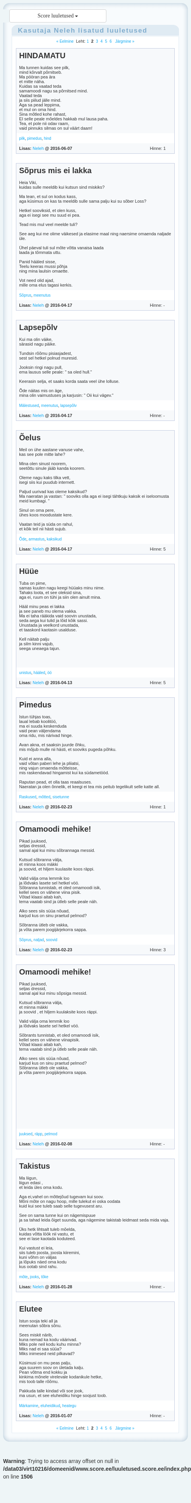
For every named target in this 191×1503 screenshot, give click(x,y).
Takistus (34, 1166)
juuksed (25, 1134)
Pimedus (35, 704)
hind (47, 138)
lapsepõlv (68, 405)
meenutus (41, 295)
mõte (23, 1277)
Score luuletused (58, 16)
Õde (22, 539)
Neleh (65, 30)
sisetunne (60, 797)
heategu (69, 1406)
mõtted (44, 797)
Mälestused (29, 405)
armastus (37, 539)
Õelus (30, 437)
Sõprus (25, 295)
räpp (38, 1134)
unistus (25, 673)
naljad (38, 940)
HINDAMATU (42, 55)
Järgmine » (124, 41)
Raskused (27, 797)
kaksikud (54, 539)
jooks (34, 1277)
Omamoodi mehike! (55, 829)
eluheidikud (50, 1406)
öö (49, 673)
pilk (22, 138)
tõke (45, 1277)
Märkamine (28, 1406)
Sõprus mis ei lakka (55, 170)
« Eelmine (64, 41)
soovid (51, 940)
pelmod (51, 1134)
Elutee (30, 1309)
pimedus (34, 138)
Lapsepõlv (38, 327)
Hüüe (28, 571)
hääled (39, 673)
